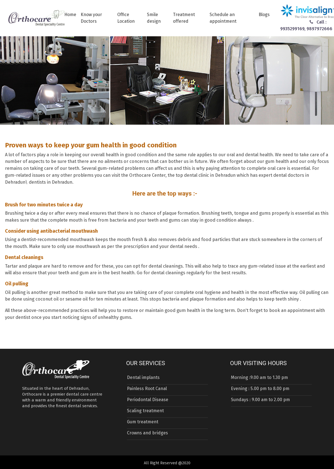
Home (70, 14)
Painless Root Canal (147, 388)
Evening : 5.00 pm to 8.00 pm (260, 388)
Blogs (264, 14)
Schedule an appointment (223, 18)
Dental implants (143, 377)
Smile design (154, 18)
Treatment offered (184, 18)
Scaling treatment (145, 410)
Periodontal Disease (147, 399)
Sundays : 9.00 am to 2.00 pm (260, 399)
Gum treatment (142, 421)
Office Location (126, 18)
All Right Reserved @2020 (167, 463)
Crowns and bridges (147, 432)
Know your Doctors (91, 18)
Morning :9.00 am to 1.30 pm (259, 377)
